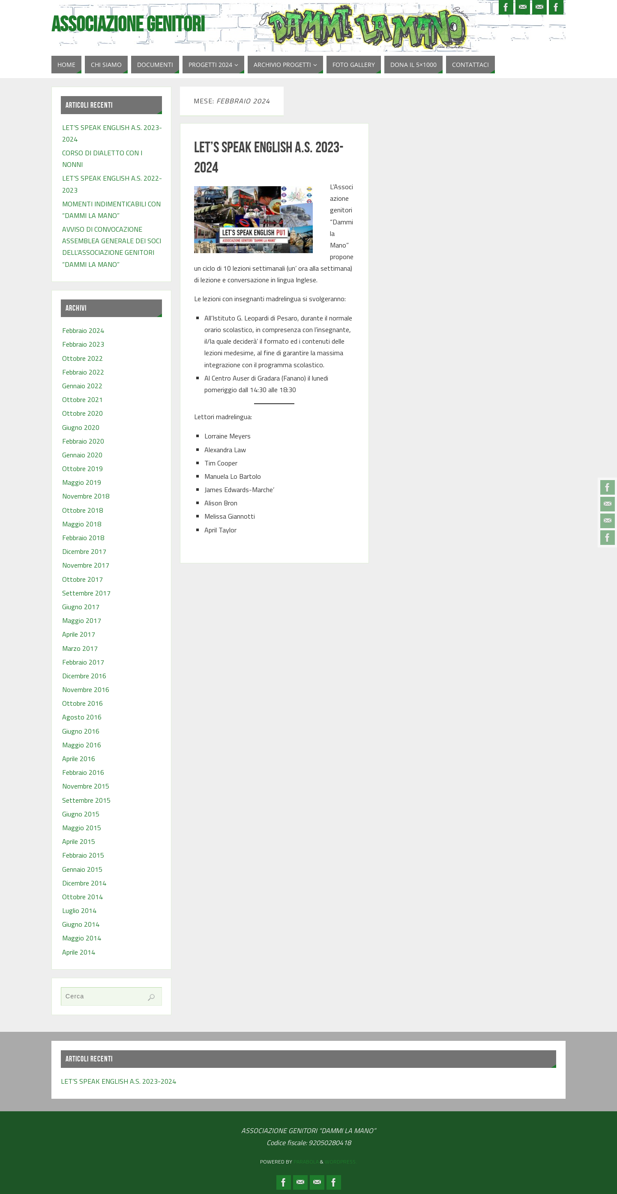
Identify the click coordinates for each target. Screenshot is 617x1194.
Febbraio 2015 (83, 855)
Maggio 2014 (81, 938)
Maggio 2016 (81, 745)
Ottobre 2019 (82, 468)
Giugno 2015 (80, 814)
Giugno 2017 (80, 607)
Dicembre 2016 (84, 676)
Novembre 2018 (85, 496)
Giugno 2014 (80, 924)
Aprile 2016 (78, 758)
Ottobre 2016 (82, 703)
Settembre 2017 (86, 593)
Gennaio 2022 (82, 386)
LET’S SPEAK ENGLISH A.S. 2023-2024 (118, 1081)
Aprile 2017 (78, 634)
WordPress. (341, 1162)
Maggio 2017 (81, 620)
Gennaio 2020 (82, 455)
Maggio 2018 (81, 524)
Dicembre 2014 (84, 883)
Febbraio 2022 (83, 372)
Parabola (306, 1162)
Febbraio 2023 (83, 344)
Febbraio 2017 (83, 662)
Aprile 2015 (78, 841)
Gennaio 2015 (82, 869)
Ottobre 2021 (82, 399)
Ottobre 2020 (82, 413)
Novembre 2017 (85, 565)
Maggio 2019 (81, 482)
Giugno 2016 (80, 731)
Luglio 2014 (79, 910)
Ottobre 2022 (82, 358)
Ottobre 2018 (82, 510)
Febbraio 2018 (83, 537)
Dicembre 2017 (84, 551)
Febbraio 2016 (83, 772)
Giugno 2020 (80, 427)
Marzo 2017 (80, 648)
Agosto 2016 (82, 717)
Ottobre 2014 (82, 897)
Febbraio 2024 (83, 330)
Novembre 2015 (85, 786)
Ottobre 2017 (82, 579)
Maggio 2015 (81, 827)
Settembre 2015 (86, 800)
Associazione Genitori (128, 24)
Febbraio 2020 (83, 441)
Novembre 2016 (85, 689)
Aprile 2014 (78, 952)
